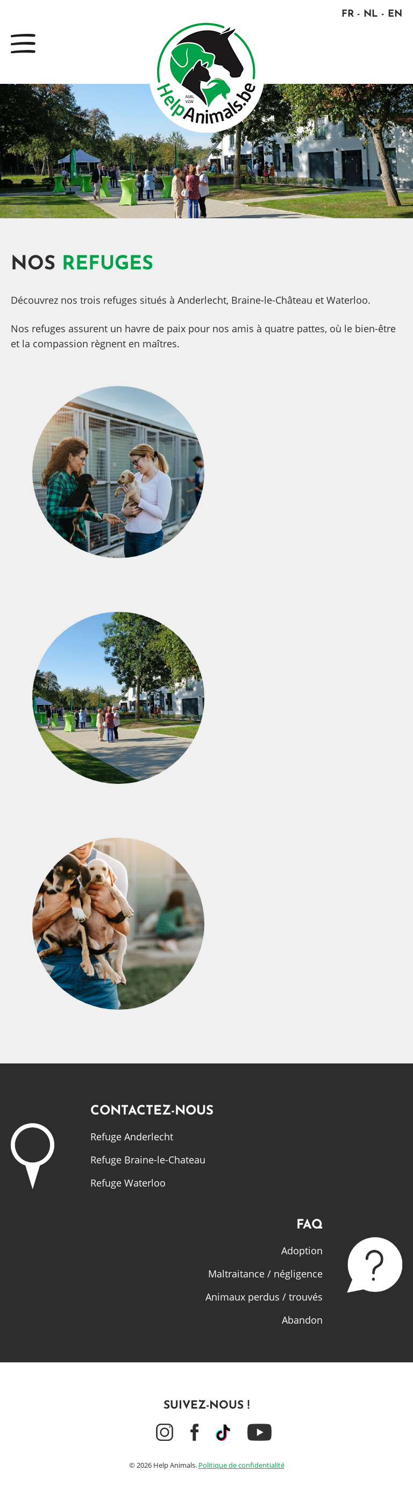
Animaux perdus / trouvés (264, 1296)
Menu (23, 43)
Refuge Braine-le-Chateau (147, 1159)
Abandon (302, 1319)
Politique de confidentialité (241, 1465)
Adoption (302, 1250)
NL (371, 14)
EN (395, 14)
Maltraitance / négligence (265, 1273)
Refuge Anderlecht (131, 1136)
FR (347, 14)
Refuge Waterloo (128, 1182)
